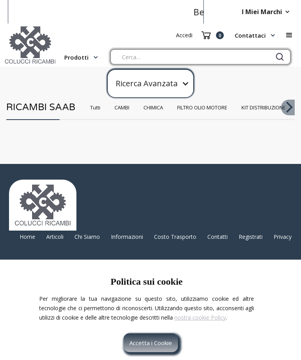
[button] (268, 12)
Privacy (283, 236)
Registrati (251, 236)
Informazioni (127, 236)
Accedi (184, 35)
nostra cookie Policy (200, 317)
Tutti (95, 107)
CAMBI (121, 107)
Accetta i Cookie (150, 343)
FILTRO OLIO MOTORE (202, 107)
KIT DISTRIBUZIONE (263, 107)
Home (27, 236)
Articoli (54, 236)
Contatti (217, 236)
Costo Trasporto (175, 236)
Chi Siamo (87, 236)
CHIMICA (153, 107)
